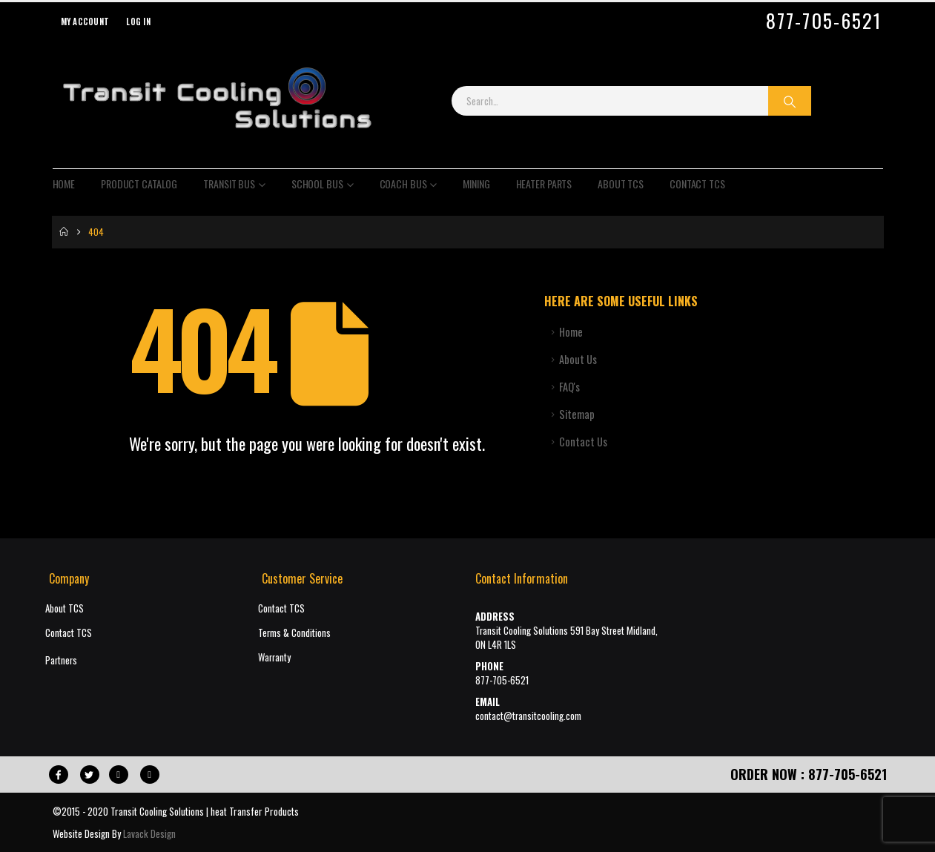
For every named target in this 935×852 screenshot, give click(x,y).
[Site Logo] (216, 101)
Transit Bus (229, 183)
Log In (138, 21)
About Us (578, 359)
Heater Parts (544, 183)
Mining (476, 183)
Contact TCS (697, 183)
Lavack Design (149, 833)
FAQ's (569, 386)
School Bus (317, 183)
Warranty (274, 657)
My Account (85, 21)
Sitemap (577, 414)
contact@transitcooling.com (528, 716)
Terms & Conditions (294, 633)
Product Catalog (139, 183)
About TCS (621, 183)
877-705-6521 (824, 21)
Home (64, 183)
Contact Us (583, 441)
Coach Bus (403, 183)
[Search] (789, 101)
